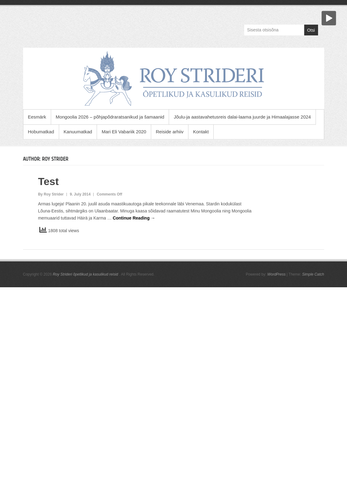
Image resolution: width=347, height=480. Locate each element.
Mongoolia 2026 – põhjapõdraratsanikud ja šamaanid (110, 116)
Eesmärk (37, 116)
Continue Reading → (134, 218)
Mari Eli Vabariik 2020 (124, 131)
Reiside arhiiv (170, 131)
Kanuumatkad (78, 131)
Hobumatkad (41, 131)
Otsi (311, 30)
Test (48, 181)
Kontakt (201, 131)
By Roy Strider (50, 194)
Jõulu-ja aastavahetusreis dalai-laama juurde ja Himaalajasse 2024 (242, 116)
